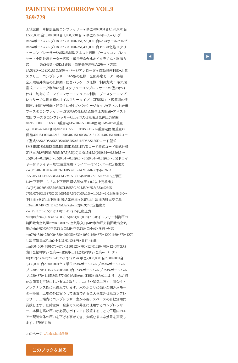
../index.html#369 (56, 333)
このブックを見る (49, 349)
